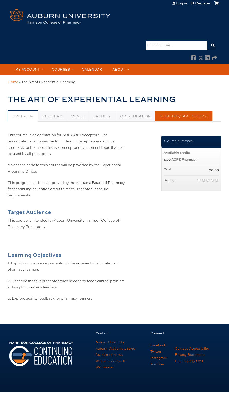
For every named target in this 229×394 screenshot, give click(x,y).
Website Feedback (110, 361)
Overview (23, 116)
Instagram (158, 357)
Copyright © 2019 (189, 361)
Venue (78, 116)
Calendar (92, 69)
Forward (214, 58)
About (119, 69)
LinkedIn (207, 58)
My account (27, 69)
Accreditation (135, 116)
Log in (181, 3)
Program (52, 116)
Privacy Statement (190, 354)
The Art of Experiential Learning (48, 82)
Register (203, 3)
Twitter (155, 351)
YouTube (157, 364)
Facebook (193, 58)
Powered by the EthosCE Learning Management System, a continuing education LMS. (201, 382)
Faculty (102, 116)
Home (13, 82)
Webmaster (105, 367)
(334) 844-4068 (109, 354)
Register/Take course (183, 116)
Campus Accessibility (192, 348)
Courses (61, 69)
